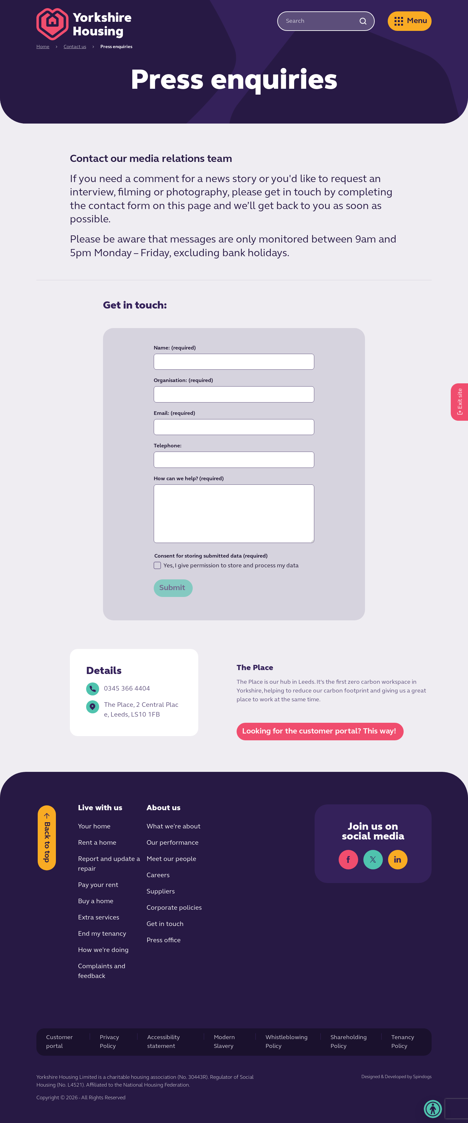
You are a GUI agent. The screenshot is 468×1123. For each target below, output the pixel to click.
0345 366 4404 (118, 688)
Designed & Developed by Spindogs (396, 1077)
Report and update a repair (109, 864)
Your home (94, 827)
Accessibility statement (163, 1042)
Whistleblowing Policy (287, 1042)
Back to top (47, 841)
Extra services (98, 918)
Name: (175, 348)
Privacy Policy (109, 1042)
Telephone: (168, 446)
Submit (172, 588)
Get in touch (165, 924)
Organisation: (183, 380)
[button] (433, 1109)
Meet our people (171, 859)
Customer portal (59, 1042)
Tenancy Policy (402, 1042)
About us (163, 808)
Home (42, 47)
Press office (164, 940)
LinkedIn (398, 859)
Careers (158, 875)
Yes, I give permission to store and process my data (226, 565)
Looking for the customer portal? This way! (319, 731)
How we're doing (103, 950)
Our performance (173, 843)
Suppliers (161, 892)
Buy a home (95, 901)
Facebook (348, 859)
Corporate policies (174, 908)
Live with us (100, 808)
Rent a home (97, 843)
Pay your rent (98, 885)
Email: (174, 413)
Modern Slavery (224, 1042)
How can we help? (189, 479)
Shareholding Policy (349, 1042)
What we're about (174, 827)
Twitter (373, 859)
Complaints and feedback (101, 971)
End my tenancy (102, 934)
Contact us (75, 47)
